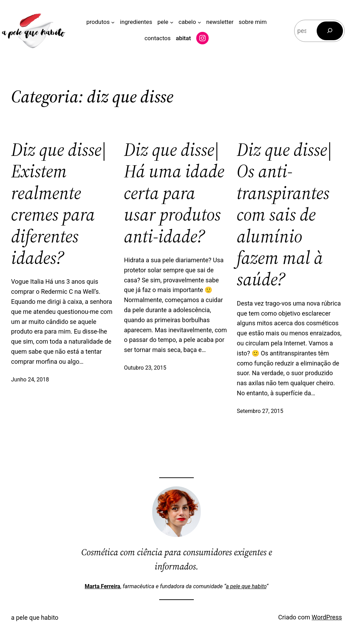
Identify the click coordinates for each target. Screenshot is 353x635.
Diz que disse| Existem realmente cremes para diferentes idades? (59, 203)
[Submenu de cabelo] (199, 22)
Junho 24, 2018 (30, 379)
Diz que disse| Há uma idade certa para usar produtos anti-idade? (174, 193)
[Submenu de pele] (171, 22)
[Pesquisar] (330, 30)
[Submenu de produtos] (113, 22)
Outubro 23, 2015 (145, 367)
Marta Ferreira (102, 586)
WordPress (327, 617)
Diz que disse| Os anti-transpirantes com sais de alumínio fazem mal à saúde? (284, 214)
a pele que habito (246, 586)
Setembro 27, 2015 (260, 411)
